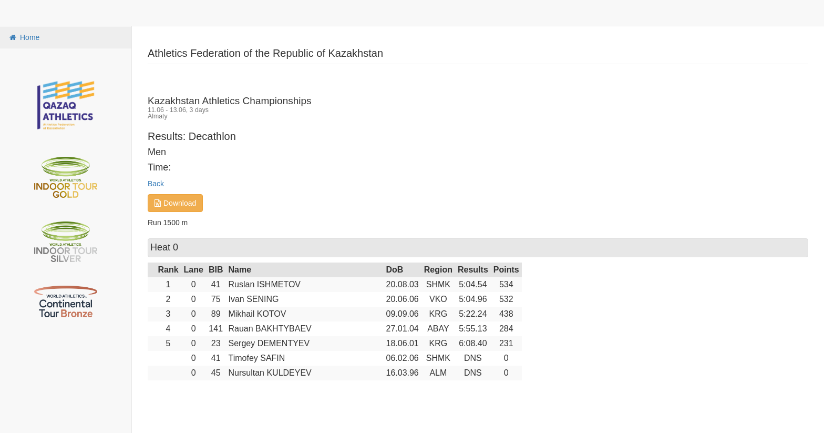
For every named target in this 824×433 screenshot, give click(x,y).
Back (156, 183)
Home (23, 37)
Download (175, 203)
